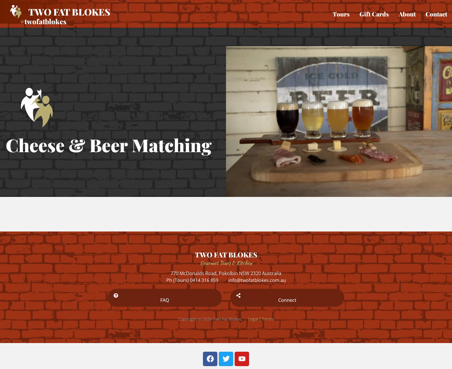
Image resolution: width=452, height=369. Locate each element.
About (407, 14)
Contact (436, 14)
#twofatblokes (43, 21)
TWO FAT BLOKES (226, 254)
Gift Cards (374, 14)
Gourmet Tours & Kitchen (226, 263)
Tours (341, 14)
